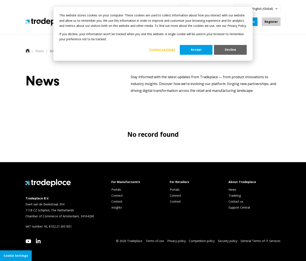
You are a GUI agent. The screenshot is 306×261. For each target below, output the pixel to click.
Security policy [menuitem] (227, 241)
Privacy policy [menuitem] (176, 241)
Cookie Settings (16, 256)
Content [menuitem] (117, 201)
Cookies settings (162, 50)
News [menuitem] (232, 189)
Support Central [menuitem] (239, 207)
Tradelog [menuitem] (235, 195)
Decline (230, 50)
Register (271, 22)
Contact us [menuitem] (235, 201)
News (39, 51)
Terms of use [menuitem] (155, 241)
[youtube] (28, 241)
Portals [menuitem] (116, 189)
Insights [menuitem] (117, 207)
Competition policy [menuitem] (202, 241)
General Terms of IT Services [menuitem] (260, 241)
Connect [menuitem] (117, 195)
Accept (196, 50)
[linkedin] (38, 241)
